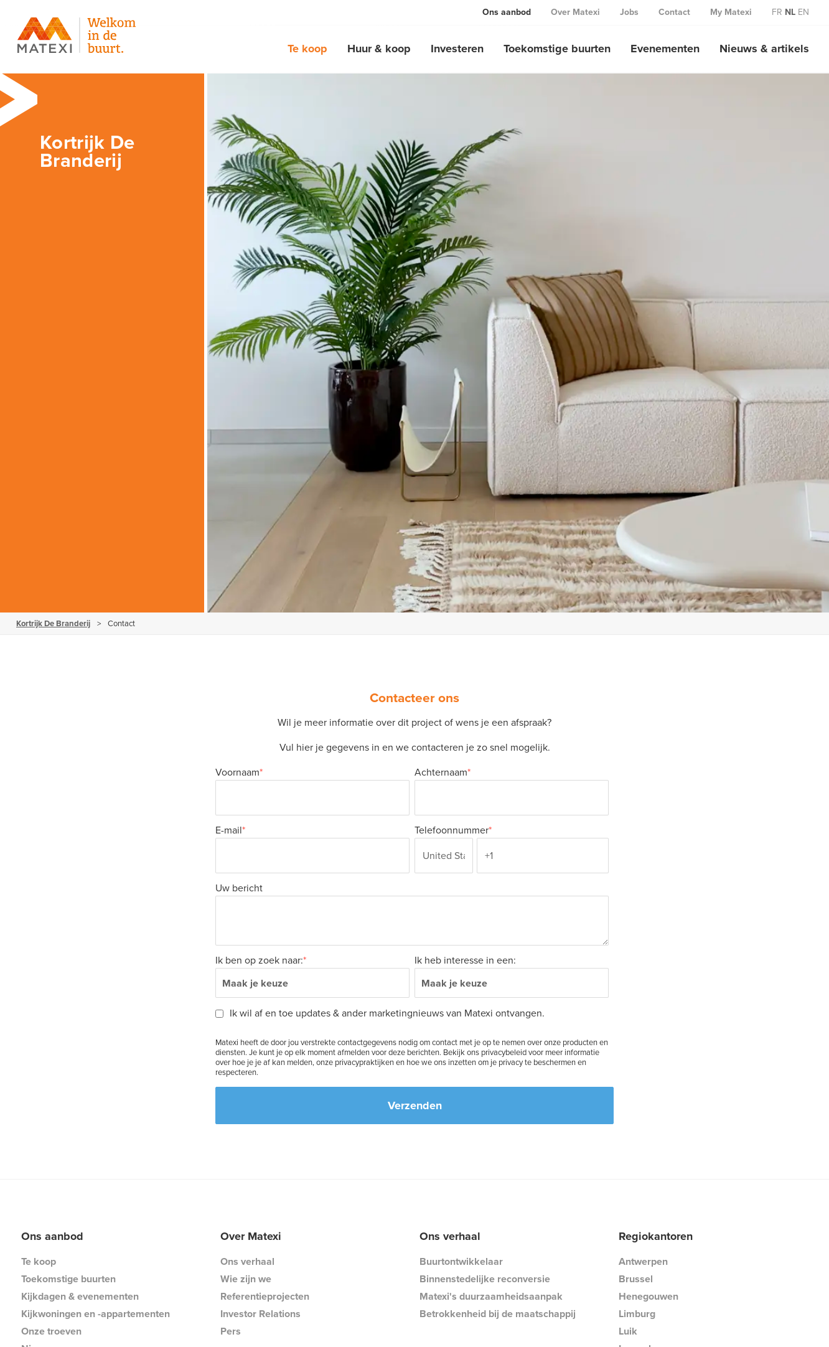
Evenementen (665, 48)
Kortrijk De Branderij (53, 623)
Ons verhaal (247, 1261)
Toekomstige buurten (557, 48)
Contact (674, 12)
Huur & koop (379, 48)
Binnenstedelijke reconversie (484, 1279)
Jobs (629, 12)
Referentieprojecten (264, 1296)
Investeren (457, 48)
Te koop (307, 48)
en (803, 12)
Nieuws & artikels (764, 48)
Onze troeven (51, 1331)
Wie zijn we (245, 1279)
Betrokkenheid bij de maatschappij (497, 1314)
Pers (230, 1331)
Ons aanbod (506, 12)
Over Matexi (575, 12)
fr (777, 12)
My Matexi (731, 12)
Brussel (636, 1279)
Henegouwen (648, 1296)
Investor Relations (260, 1314)
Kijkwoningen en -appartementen (95, 1314)
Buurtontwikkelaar (461, 1261)
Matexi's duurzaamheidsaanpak (491, 1296)
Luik (628, 1331)
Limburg (637, 1314)
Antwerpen (643, 1261)
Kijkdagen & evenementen (80, 1296)
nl (790, 12)
